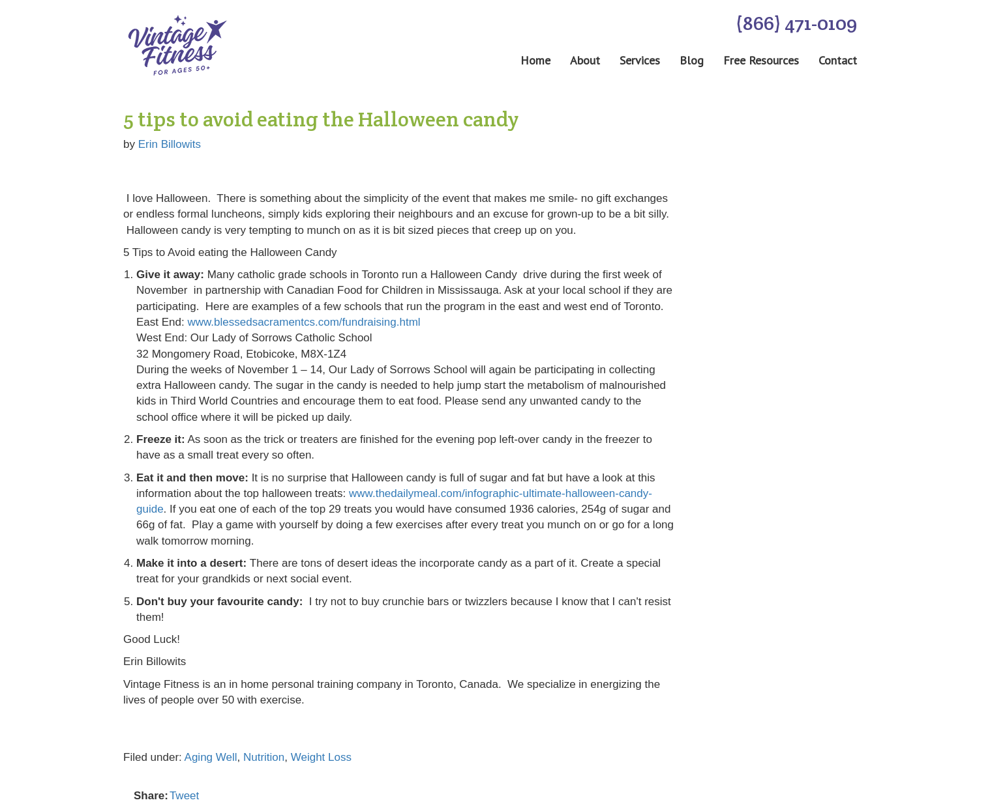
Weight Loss (321, 757)
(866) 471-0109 (796, 23)
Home (535, 60)
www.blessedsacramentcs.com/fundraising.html (303, 322)
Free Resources (761, 60)
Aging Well (211, 757)
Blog (692, 60)
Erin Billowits (169, 144)
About (585, 60)
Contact (837, 60)
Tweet (184, 796)
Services (640, 60)
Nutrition (263, 757)
